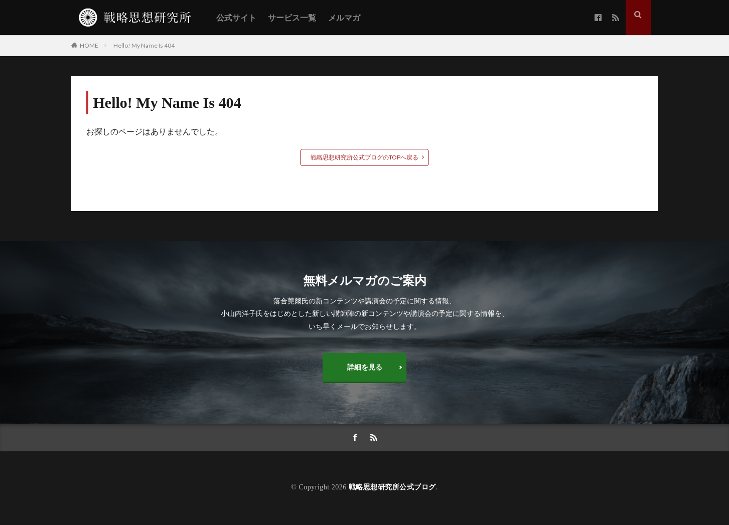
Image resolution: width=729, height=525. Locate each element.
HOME (89, 45)
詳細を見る (364, 367)
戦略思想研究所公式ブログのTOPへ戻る (364, 157)
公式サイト (236, 18)
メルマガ (344, 18)
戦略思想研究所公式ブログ (392, 488)
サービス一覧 (292, 18)
